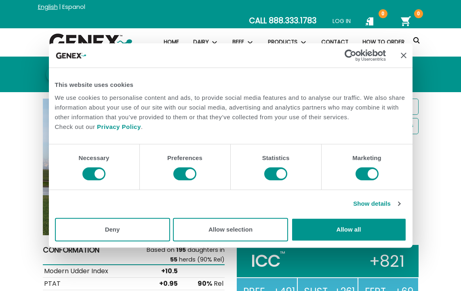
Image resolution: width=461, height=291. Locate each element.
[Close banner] (403, 55)
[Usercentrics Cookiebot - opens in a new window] (350, 55)
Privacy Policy (119, 126)
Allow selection (230, 229)
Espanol (73, 7)
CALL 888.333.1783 (282, 20)
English (48, 7)
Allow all (349, 229)
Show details (372, 203)
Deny (112, 229)
